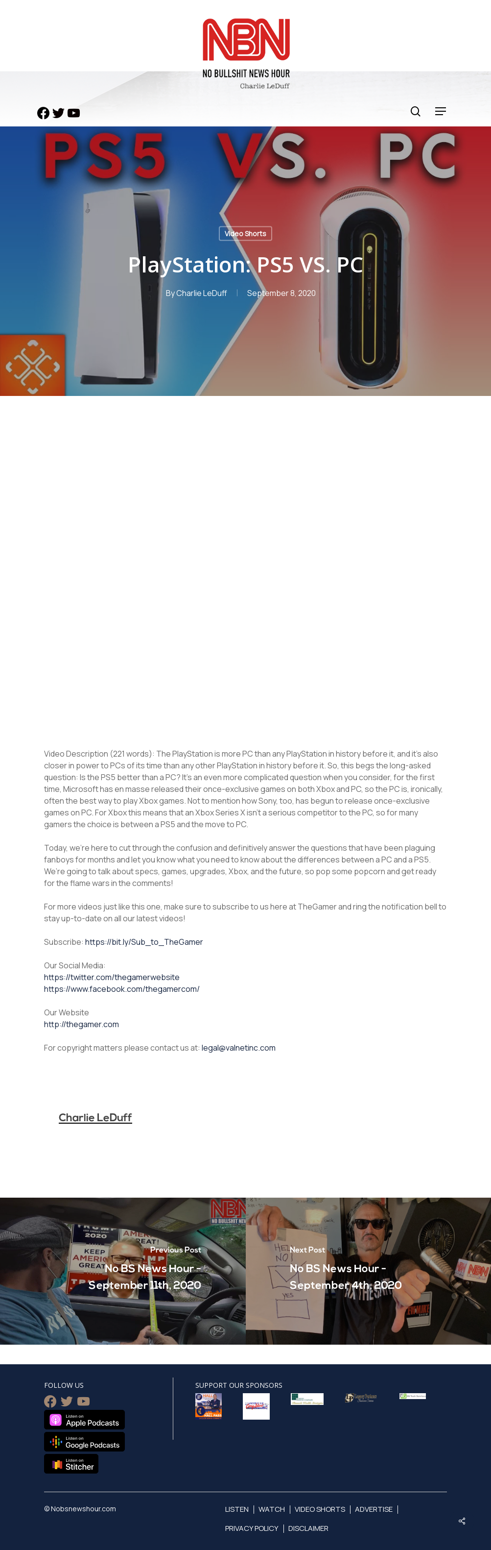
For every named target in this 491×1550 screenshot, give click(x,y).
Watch (271, 1509)
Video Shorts (245, 233)
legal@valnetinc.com (239, 1047)
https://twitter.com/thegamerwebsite (112, 977)
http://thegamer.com (81, 1024)
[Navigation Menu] (441, 111)
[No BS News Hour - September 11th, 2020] (123, 1271)
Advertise (374, 1509)
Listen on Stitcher (71, 1464)
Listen (237, 1509)
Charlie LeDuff (201, 293)
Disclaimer (308, 1528)
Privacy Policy (252, 1528)
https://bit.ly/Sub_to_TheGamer (144, 941)
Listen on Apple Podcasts (84, 1419)
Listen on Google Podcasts (84, 1442)
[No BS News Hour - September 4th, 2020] (368, 1271)
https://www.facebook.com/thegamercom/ (122, 989)
